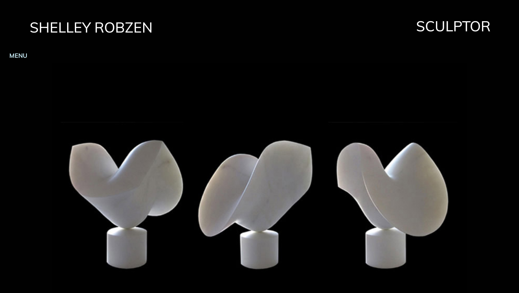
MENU (18, 55)
